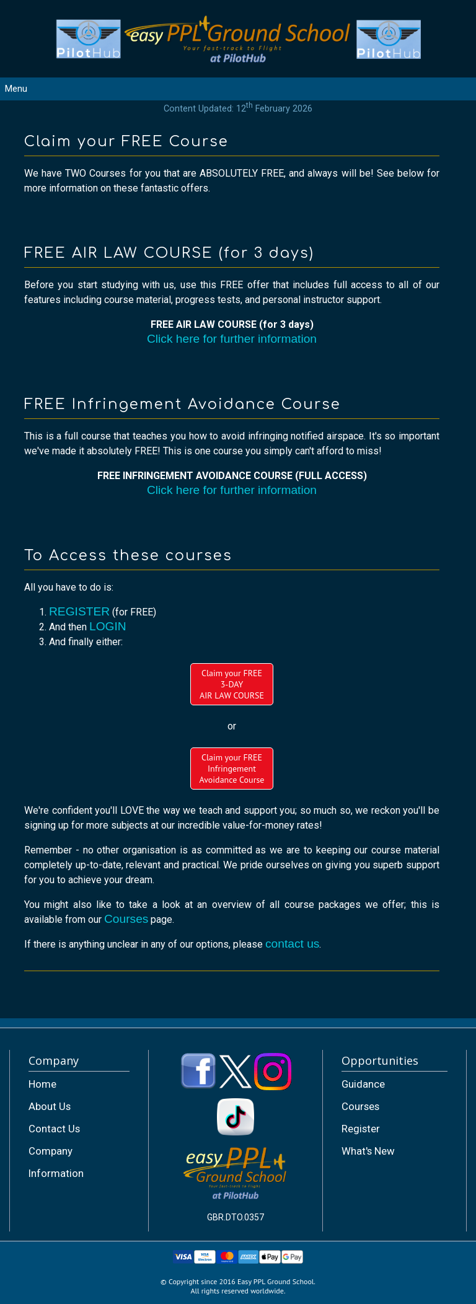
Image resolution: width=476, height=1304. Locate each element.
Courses (126, 918)
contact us (292, 943)
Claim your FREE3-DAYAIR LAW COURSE (232, 684)
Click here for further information (232, 338)
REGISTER (79, 611)
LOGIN (107, 626)
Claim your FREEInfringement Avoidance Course (232, 768)
